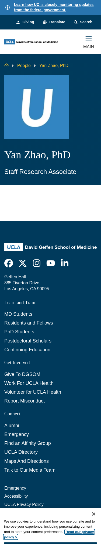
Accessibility (16, 496)
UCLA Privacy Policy (24, 504)
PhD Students (19, 331)
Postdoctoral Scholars (27, 341)
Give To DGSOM (22, 374)
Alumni (11, 425)
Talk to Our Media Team (29, 470)
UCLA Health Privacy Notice (31, 512)
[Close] (94, 521)
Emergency (16, 434)
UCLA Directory (21, 452)
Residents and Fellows (28, 323)
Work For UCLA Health (29, 383)
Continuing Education (27, 349)
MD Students (18, 314)
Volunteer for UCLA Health (32, 392)
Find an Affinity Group (27, 443)
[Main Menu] (89, 42)
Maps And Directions (26, 461)
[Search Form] (83, 22)
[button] (54, 22)
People (24, 65)
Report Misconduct (24, 401)
